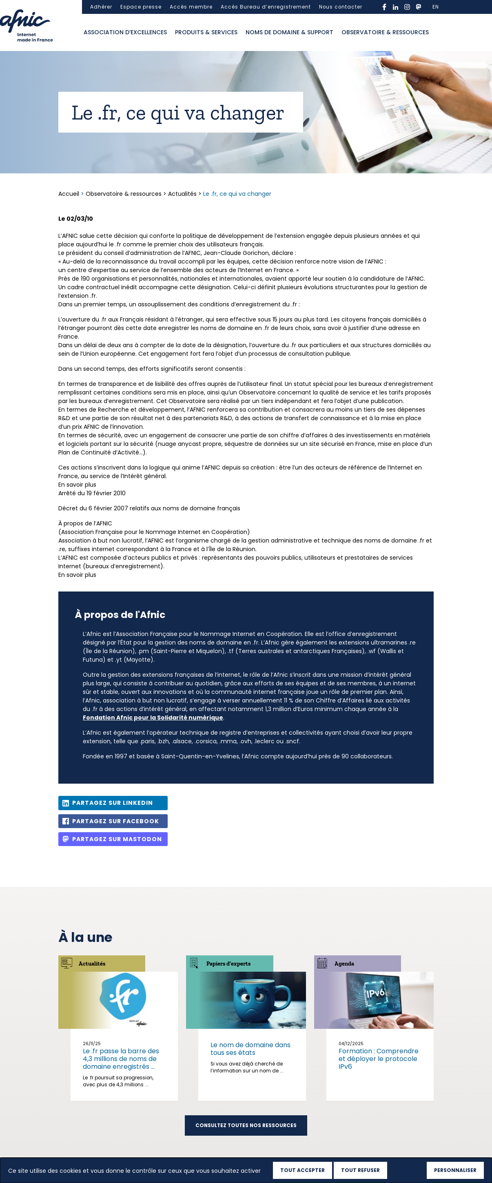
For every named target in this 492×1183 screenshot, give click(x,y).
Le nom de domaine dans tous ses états (250, 1048)
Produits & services (206, 32)
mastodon (418, 7)
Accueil (69, 194)
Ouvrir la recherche (441, 33)
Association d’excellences (125, 32)
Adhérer (101, 7)
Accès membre (191, 7)
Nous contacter (340, 7)
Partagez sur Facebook (115, 821)
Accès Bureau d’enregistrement (266, 7)
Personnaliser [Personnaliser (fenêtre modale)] (455, 1170)
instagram (407, 7)
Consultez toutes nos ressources (246, 1125)
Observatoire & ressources (385, 32)
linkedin (395, 7)
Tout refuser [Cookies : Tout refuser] (360, 1170)
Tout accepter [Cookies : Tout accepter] (302, 1170)
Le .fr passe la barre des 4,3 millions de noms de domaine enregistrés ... (121, 1058)
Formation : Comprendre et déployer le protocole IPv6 (379, 1058)
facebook (384, 7)
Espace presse (141, 7)
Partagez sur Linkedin (112, 803)
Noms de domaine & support (289, 32)
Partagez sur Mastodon (117, 839)
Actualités (182, 194)
